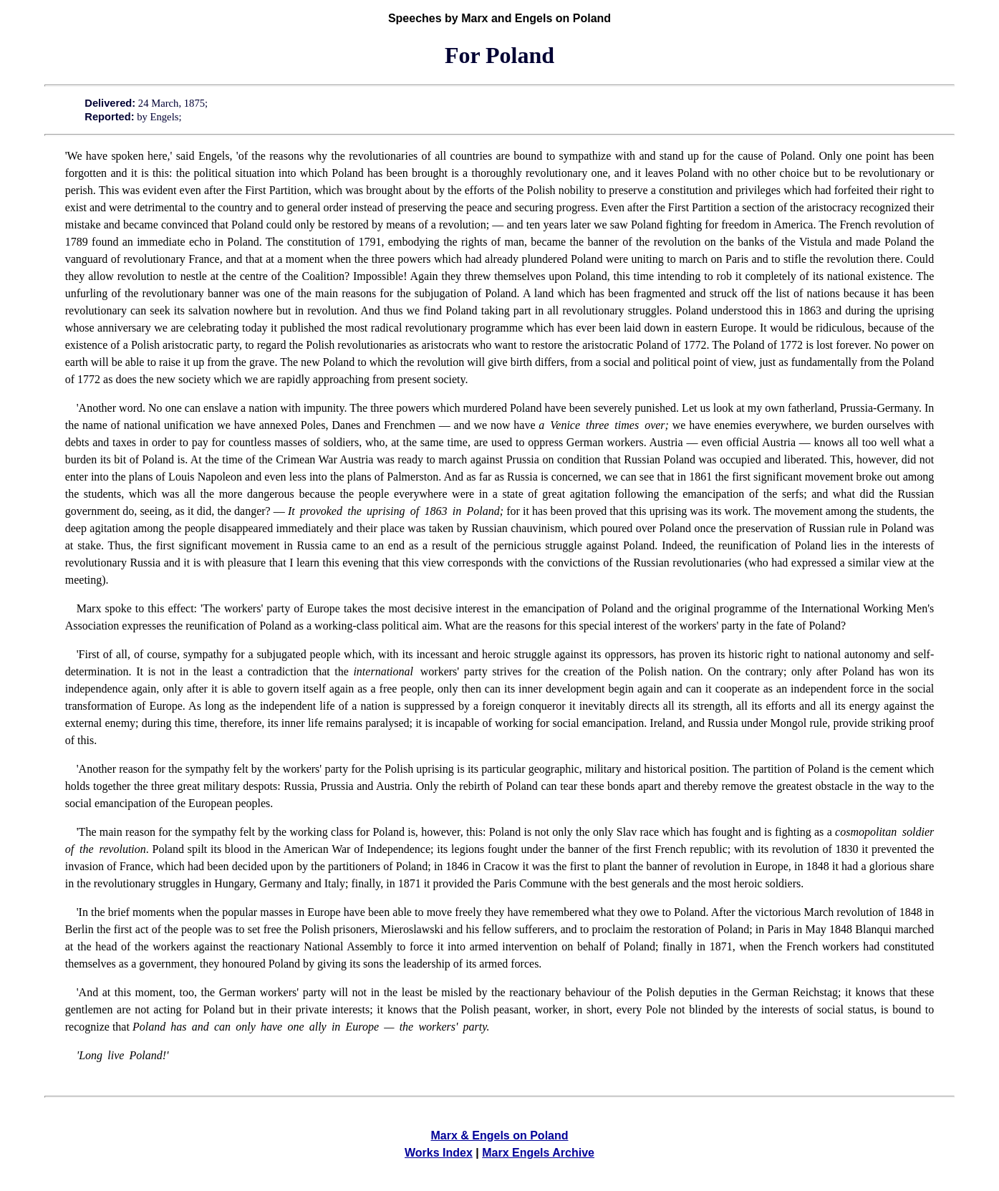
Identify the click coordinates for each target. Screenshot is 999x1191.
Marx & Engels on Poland (499, 1135)
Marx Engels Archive (538, 1153)
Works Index (439, 1153)
